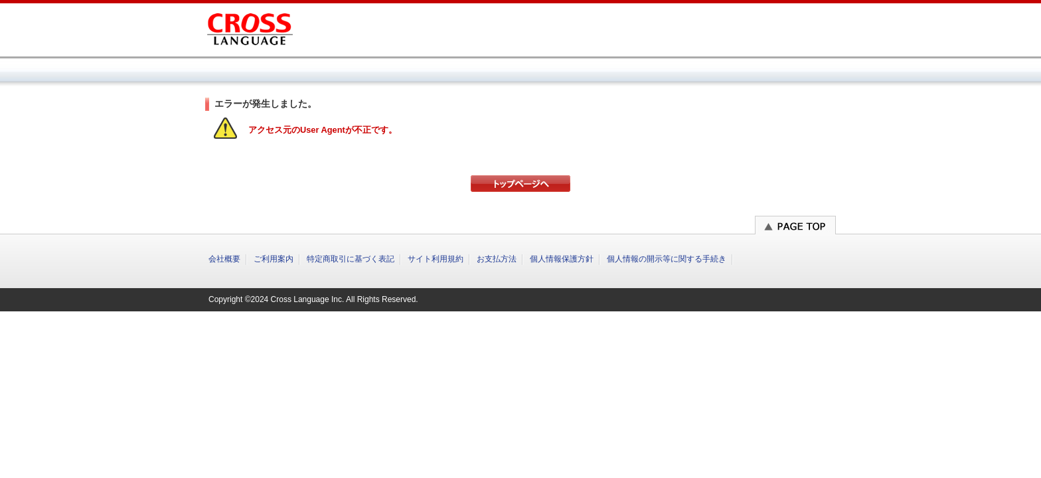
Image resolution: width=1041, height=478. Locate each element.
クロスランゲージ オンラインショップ (249, 26)
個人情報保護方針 (562, 259)
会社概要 (224, 259)
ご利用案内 (273, 259)
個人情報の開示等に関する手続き (666, 259)
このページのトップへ (795, 225)
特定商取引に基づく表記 (350, 259)
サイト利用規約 (435, 259)
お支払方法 (497, 259)
